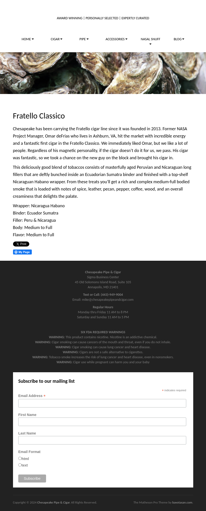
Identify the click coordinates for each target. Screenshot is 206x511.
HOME (28, 39)
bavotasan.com (182, 502)
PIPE (84, 39)
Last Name (27, 433)
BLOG (179, 39)
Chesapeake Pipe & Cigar (53, 502)
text (25, 465)
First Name (27, 415)
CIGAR (57, 39)
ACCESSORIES (116, 39)
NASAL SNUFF (150, 41)
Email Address (32, 396)
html (25, 459)
